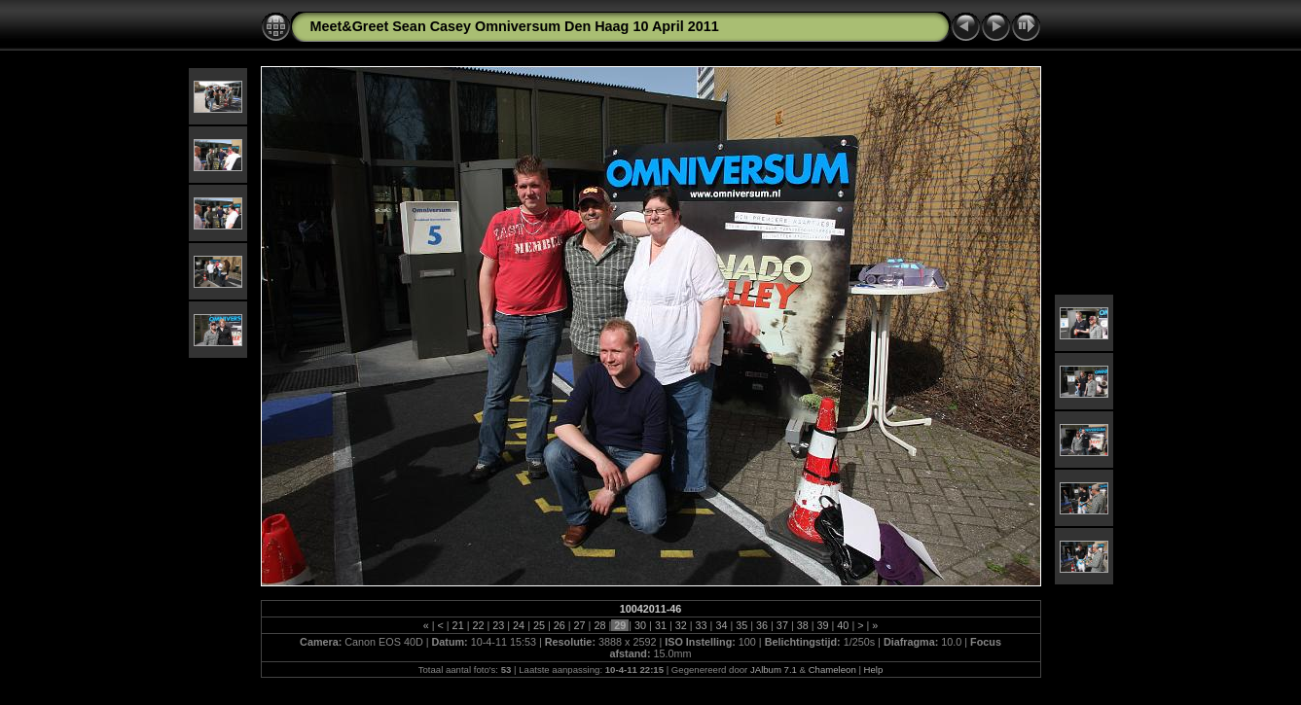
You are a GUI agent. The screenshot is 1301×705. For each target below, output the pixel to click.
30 (640, 625)
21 (458, 625)
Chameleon (832, 669)
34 (721, 625)
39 (823, 625)
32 (681, 625)
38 (803, 625)
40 (842, 625)
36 (762, 625)
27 (580, 625)
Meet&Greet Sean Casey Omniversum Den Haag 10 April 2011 (514, 26)
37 (782, 625)
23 (498, 625)
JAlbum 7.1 (773, 669)
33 (701, 625)
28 (599, 625)
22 (478, 625)
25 (539, 625)
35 (741, 625)
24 (518, 625)
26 (559, 625)
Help (874, 669)
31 (660, 625)
